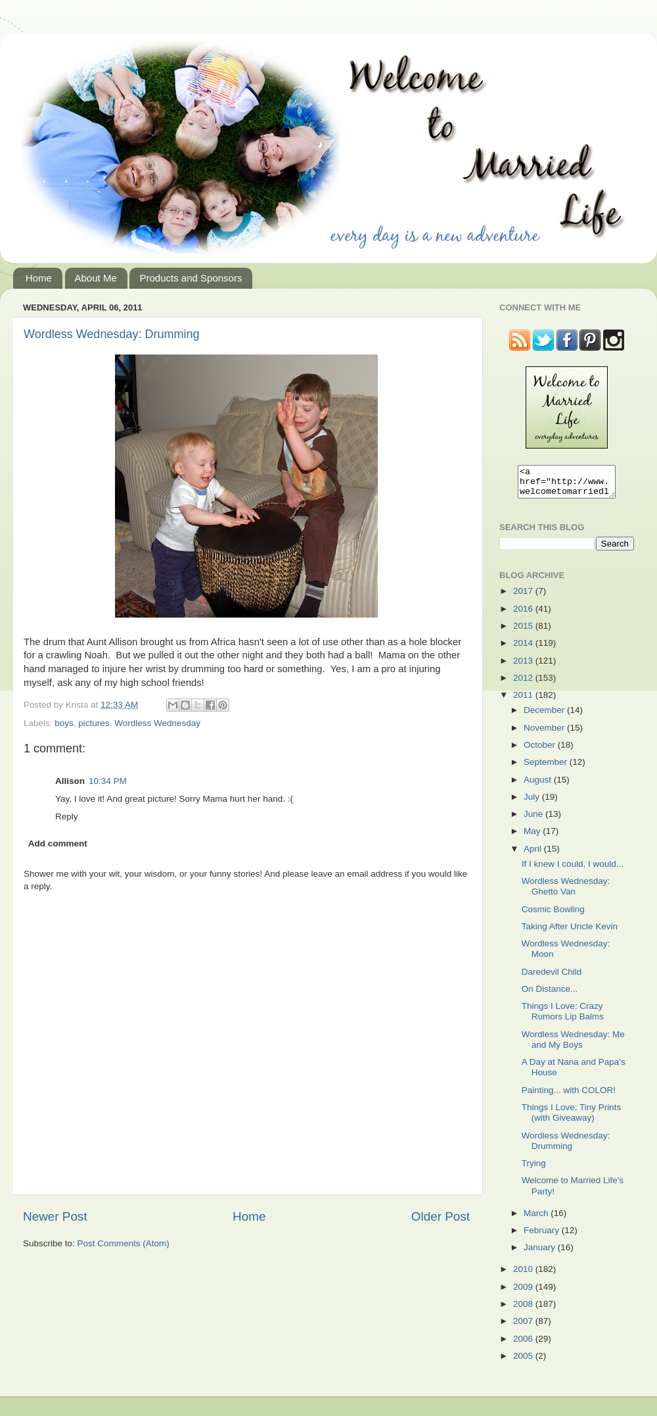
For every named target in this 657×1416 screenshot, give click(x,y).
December (545, 716)
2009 (524, 1293)
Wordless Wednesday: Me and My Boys (573, 1045)
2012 (524, 684)
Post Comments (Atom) (124, 1243)
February (543, 1236)
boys (64, 723)
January (541, 1253)
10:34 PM (108, 781)
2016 (524, 615)
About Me (96, 277)
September (547, 768)
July (533, 803)
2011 (524, 701)
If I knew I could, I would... (572, 870)
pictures (93, 723)
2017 (524, 597)
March (537, 1219)
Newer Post (55, 1216)
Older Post (440, 1216)
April (534, 855)
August (539, 786)
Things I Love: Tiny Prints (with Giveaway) (572, 1118)
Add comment (57, 843)
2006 (524, 1345)
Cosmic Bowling (553, 915)
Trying (534, 1169)
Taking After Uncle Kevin (570, 932)
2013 (524, 666)
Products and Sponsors (190, 277)
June (534, 820)
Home (39, 277)
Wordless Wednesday (157, 723)
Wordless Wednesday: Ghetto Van (566, 892)
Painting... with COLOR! (569, 1096)
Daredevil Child (552, 978)
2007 (524, 1327)
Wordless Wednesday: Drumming (111, 334)
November (545, 734)
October (541, 751)
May (533, 837)
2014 (524, 649)
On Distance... (550, 995)
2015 (524, 632)
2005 (524, 1362)
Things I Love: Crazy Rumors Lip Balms (563, 1017)
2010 (524, 1275)
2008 (524, 1310)
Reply (66, 816)
